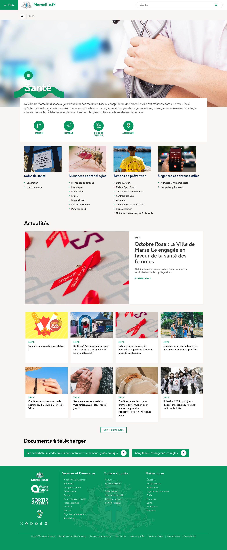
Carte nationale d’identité (75, 499)
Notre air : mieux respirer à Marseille (134, 213)
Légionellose (77, 200)
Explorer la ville (137, 536)
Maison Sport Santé (126, 187)
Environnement (153, 484)
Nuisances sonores (80, 205)
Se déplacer (152, 507)
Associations (69, 518)
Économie (151, 511)
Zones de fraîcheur (99, 128)
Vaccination (32, 183)
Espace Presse (173, 536)
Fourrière (68, 507)
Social (149, 495)
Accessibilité (128, 127)
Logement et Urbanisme (158, 492)
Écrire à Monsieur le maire (43, 536)
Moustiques (77, 187)
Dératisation (77, 192)
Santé (149, 503)
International (152, 488)
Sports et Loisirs (112, 484)
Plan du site (120, 536)
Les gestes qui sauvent (172, 187)
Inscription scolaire (72, 488)
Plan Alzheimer (124, 209)
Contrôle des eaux (125, 196)
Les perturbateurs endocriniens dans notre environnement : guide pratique (72, 453)
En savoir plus (142, 278)
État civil (67, 511)
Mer (107, 488)
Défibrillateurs (123, 183)
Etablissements (34, 187)
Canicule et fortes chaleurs (129, 192)
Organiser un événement (75, 514)
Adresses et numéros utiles (174, 183)
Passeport (68, 495)
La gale (74, 196)
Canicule (39, 127)
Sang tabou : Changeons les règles (156, 453)
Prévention (151, 499)
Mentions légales (155, 536)
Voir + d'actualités (113, 430)
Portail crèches (70, 492)
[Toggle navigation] (5, 5)
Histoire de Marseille (114, 495)
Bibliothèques (111, 492)
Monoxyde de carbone (82, 183)
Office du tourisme (113, 499)
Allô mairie (69, 484)
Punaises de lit (78, 209)
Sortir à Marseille (113, 503)
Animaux (120, 200)
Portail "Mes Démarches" (75, 480)
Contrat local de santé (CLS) (130, 205)
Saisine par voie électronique (72, 536)
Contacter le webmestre (100, 536)
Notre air (69, 127)
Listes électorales (71, 503)
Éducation (151, 480)
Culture (108, 480)
